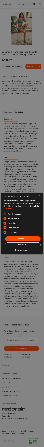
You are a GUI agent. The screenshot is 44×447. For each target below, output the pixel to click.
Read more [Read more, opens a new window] (7, 208)
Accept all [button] (23, 239)
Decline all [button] (23, 245)
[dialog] (22, 223)
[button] (22, 250)
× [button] (39, 195)
